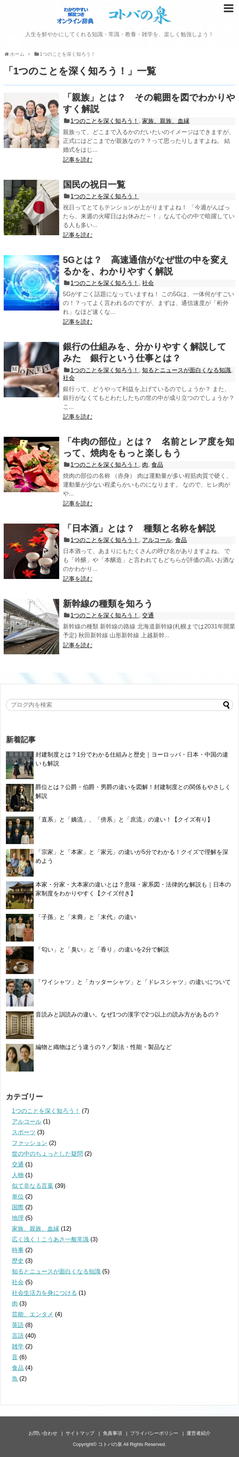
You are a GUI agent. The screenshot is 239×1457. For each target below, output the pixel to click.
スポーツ (24, 1132)
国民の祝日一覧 (94, 184)
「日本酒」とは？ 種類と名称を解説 (139, 528)
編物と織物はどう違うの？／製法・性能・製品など (104, 1047)
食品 (157, 465)
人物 (18, 1175)
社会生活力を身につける (44, 1293)
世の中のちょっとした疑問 (47, 1154)
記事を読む (77, 160)
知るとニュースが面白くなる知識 (186, 370)
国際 (18, 1207)
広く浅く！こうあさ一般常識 (50, 1239)
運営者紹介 (198, 1433)
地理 (18, 1218)
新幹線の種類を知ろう (108, 603)
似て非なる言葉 (32, 1186)
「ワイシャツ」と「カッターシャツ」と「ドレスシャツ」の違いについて (133, 982)
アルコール (157, 540)
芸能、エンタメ (32, 1314)
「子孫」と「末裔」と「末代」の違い (86, 917)
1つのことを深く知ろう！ (105, 121)
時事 (18, 1250)
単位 (18, 1196)
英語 (18, 1325)
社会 (148, 283)
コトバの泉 (110, 1444)
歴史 (18, 1261)
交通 (148, 615)
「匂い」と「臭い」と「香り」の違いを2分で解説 (102, 949)
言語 (18, 1336)
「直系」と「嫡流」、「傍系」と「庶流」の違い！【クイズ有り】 (124, 819)
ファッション (29, 1143)
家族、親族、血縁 (165, 121)
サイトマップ (79, 1433)
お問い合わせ (42, 1433)
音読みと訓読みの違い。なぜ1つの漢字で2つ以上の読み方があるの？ (128, 1014)
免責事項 (112, 1433)
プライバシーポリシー (154, 1433)
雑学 (18, 1346)
